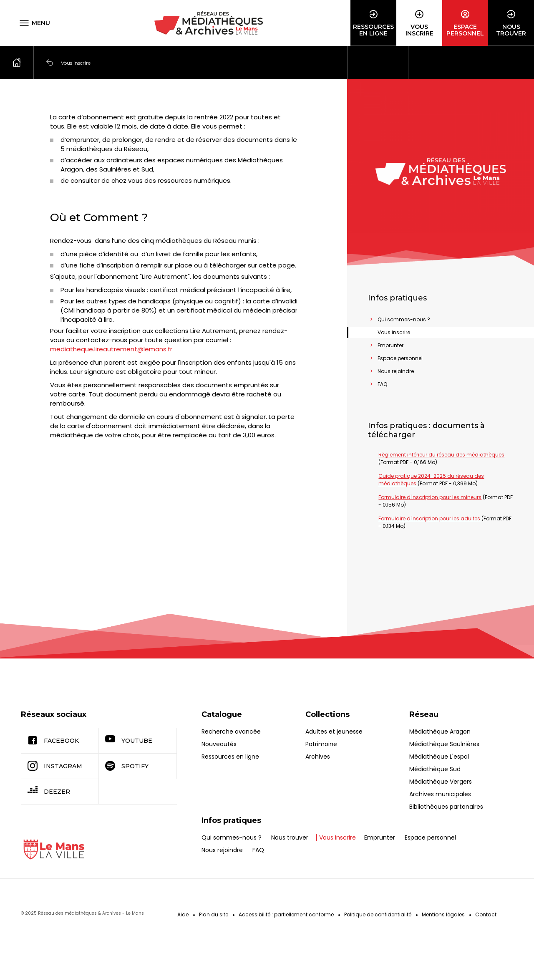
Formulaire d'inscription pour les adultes (429, 518)
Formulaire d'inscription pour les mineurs (429, 497)
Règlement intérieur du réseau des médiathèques (441, 454)
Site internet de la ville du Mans (54, 849)
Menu (41, 23)
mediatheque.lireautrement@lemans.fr (111, 332)
